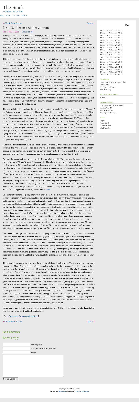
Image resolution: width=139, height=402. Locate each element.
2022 (101, 38)
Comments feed (105, 126)
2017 (101, 50)
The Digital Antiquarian (108, 113)
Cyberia (90, 23)
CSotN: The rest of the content (26, 27)
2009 (101, 69)
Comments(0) (26, 32)
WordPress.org (105, 128)
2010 (101, 67)
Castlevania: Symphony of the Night (23, 316)
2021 (101, 40)
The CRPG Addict (106, 110)
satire (48, 190)
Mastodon (103, 97)
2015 (101, 55)
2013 (101, 60)
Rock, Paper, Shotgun (107, 87)
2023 (101, 35)
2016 (101, 52)
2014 (101, 57)
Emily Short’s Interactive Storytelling (113, 82)
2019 (101, 45)
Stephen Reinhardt (82, 396)
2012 (101, 62)
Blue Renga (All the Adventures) (111, 105)
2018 (101, 48)
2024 (101, 33)
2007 (101, 74)
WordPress (62, 396)
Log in (102, 121)
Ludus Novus (104, 85)
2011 (101, 65)
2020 (101, 43)
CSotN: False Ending (13, 23)
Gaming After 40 (106, 108)
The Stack (13, 7)
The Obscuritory (105, 90)
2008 (101, 72)
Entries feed (104, 123)
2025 (101, 30)
